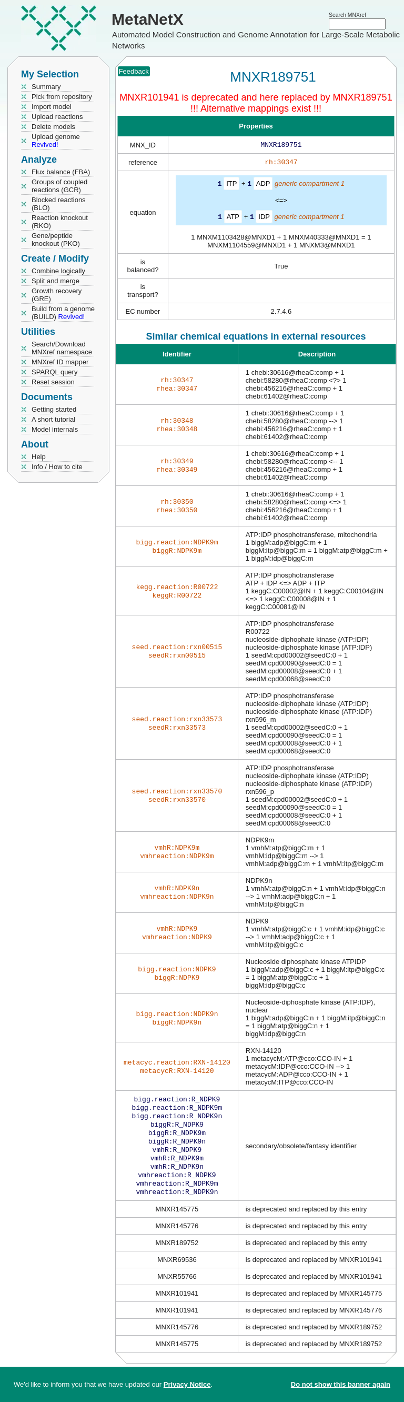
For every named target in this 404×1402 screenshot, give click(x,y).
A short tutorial (53, 419)
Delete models (53, 127)
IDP (264, 218)
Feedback (134, 71)
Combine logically (58, 271)
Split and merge (55, 281)
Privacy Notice (187, 1384)
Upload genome (56, 140)
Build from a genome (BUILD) (63, 313)
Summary (46, 87)
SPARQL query (54, 372)
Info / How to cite (57, 467)
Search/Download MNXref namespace (62, 348)
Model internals (55, 429)
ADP (263, 186)
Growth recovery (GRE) (57, 295)
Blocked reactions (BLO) (59, 204)
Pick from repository (62, 97)
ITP (231, 186)
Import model (52, 107)
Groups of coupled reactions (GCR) (59, 186)
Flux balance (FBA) (61, 172)
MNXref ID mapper (60, 362)
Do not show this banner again (340, 1384)
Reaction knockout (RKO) (60, 222)
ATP (233, 218)
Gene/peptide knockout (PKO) (56, 239)
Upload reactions (57, 117)
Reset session (53, 382)
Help (39, 457)
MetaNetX (148, 19)
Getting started (54, 409)
